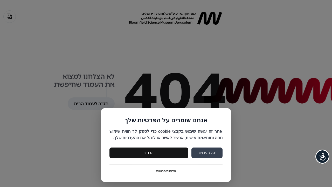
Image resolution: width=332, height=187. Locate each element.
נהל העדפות (207, 153)
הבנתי (149, 153)
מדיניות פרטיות (166, 171)
